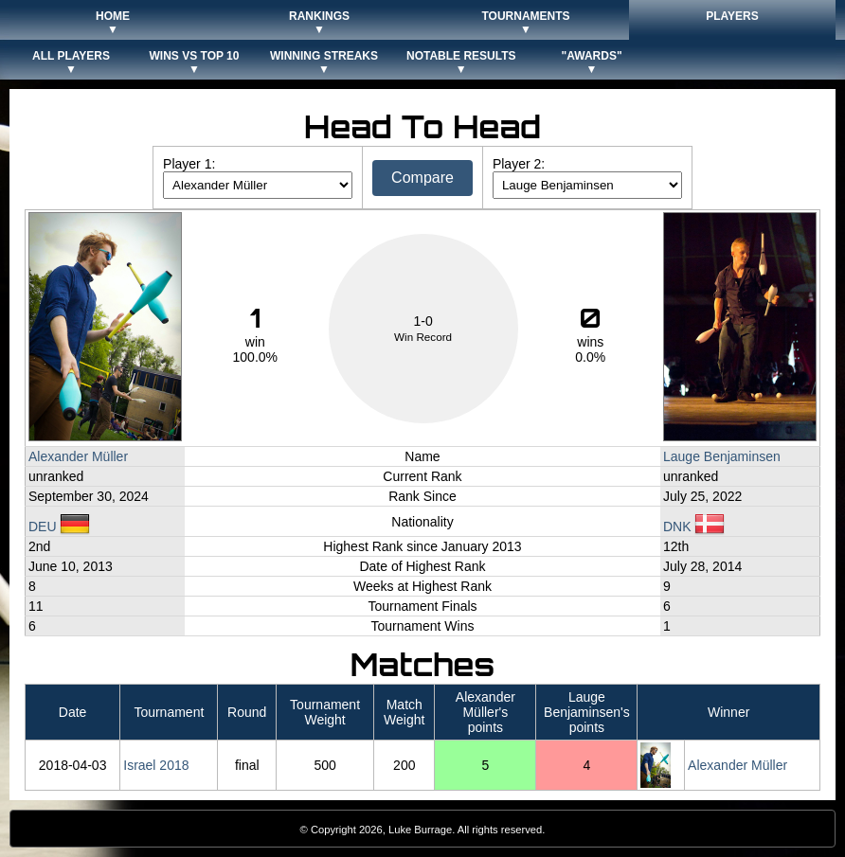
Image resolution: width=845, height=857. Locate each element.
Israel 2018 (156, 765)
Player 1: (189, 163)
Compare (422, 178)
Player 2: (519, 163)
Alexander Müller (78, 456)
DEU (59, 526)
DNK (694, 526)
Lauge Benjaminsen (722, 456)
